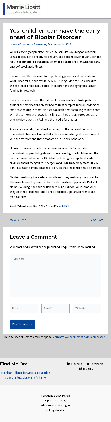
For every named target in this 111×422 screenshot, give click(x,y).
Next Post (98, 220)
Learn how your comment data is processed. (79, 337)
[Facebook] (94, 363)
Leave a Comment (21, 44)
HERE (65, 206)
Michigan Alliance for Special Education (25, 373)
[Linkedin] (74, 363)
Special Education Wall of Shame (25, 377)
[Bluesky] (86, 368)
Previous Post (15, 220)
